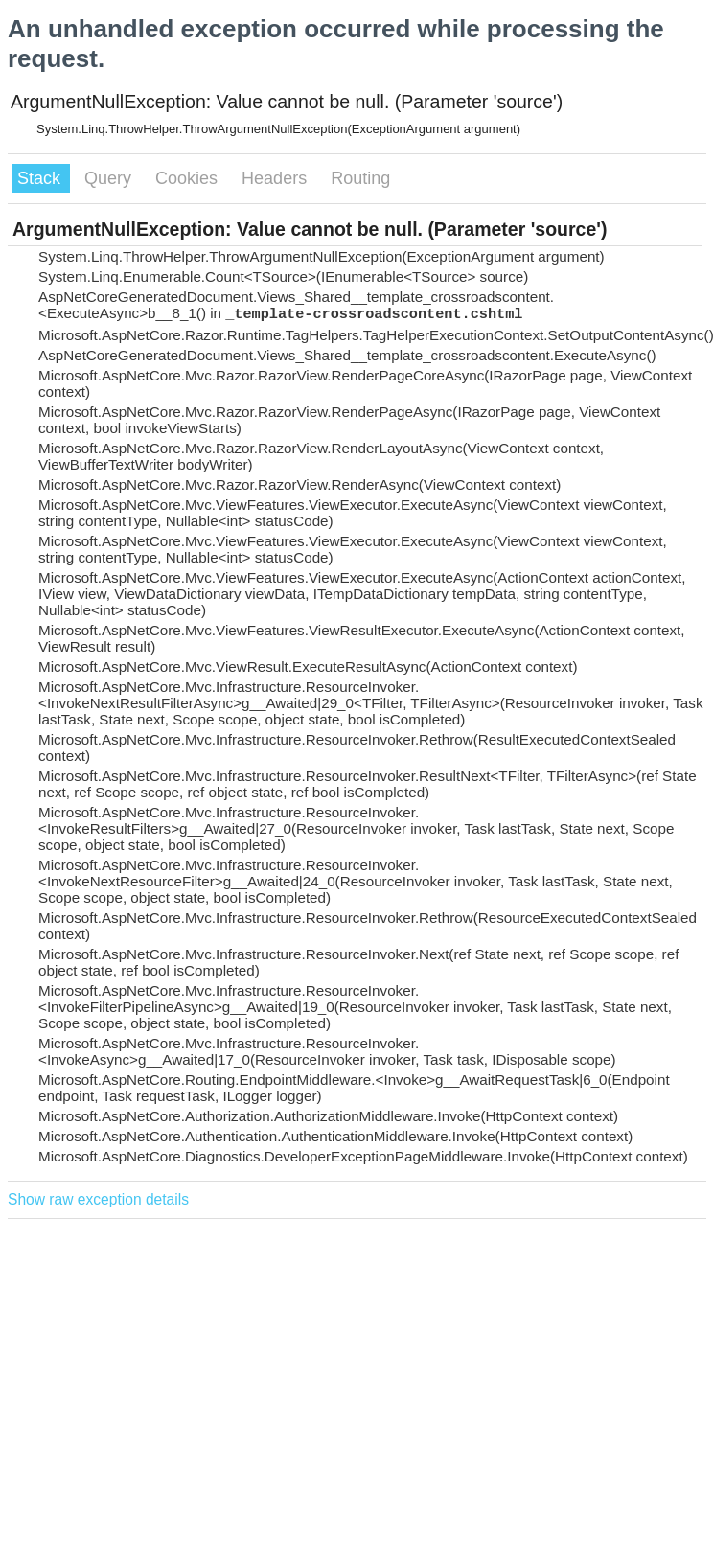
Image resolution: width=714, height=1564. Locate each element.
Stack (41, 178)
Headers (276, 178)
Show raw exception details (98, 1199)
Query (110, 178)
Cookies (188, 178)
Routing (360, 178)
